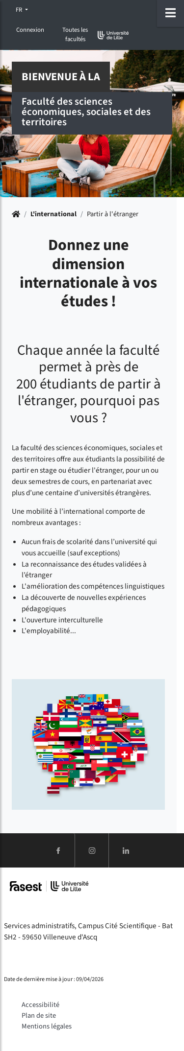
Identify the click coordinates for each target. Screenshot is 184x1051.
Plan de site (39, 1015)
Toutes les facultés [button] (75, 34)
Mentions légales (47, 1026)
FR (20, 9)
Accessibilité (40, 1005)
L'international (53, 214)
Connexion (30, 29)
